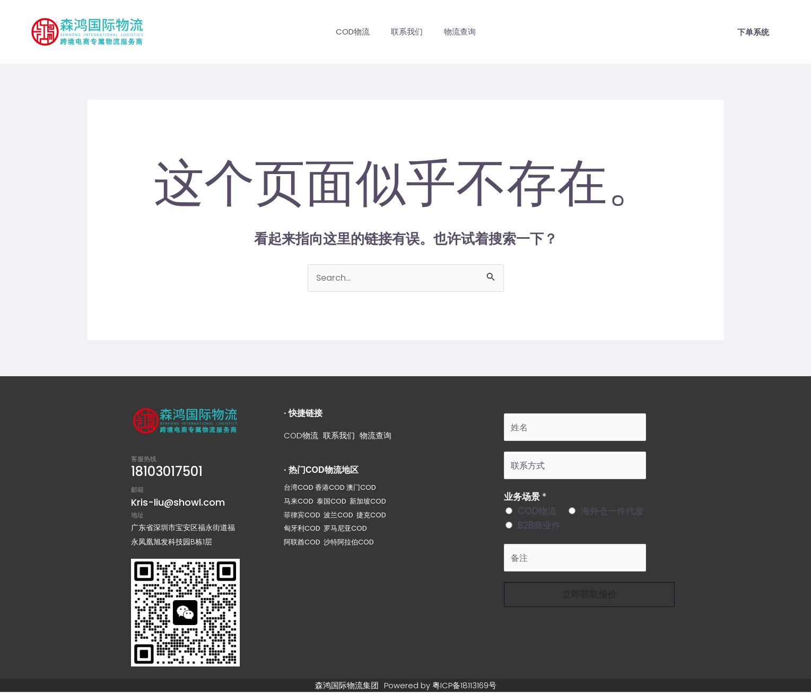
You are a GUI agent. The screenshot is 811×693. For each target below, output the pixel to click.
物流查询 (465, 31)
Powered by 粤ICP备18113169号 (442, 686)
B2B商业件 (539, 529)
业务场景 (525, 500)
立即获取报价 (589, 599)
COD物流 (347, 31)
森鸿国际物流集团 (344, 686)
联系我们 (407, 31)
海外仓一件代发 (612, 514)
